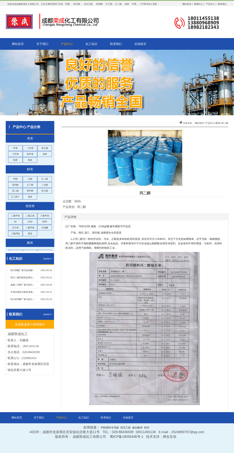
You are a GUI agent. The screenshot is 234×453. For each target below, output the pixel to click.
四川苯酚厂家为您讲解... (22, 270)
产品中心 (67, 43)
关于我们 (42, 43)
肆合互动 (169, 437)
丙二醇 (225, 123)
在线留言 (140, 43)
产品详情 (70, 217)
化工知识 (91, 43)
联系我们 (116, 43)
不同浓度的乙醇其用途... (22, 292)
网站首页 (18, 43)
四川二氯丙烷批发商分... (22, 277)
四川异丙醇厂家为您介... (22, 299)
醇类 (218, 123)
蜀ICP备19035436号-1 (126, 437)
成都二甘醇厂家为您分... (22, 284)
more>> (47, 258)
